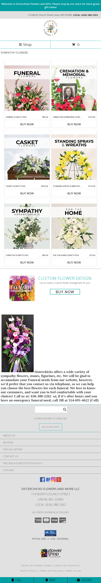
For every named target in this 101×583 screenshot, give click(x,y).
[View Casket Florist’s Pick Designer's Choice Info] (27, 157)
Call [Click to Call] (17, 580)
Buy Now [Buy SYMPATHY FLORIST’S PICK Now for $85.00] (27, 262)
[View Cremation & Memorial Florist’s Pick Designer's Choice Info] (74, 88)
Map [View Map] (51, 580)
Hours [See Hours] (84, 580)
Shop (25, 44)
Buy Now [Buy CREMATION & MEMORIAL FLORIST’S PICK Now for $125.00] (74, 124)
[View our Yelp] (58, 481)
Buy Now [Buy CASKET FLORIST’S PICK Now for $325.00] (27, 193)
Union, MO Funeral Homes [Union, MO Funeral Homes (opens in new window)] (36, 565)
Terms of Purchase (51, 570)
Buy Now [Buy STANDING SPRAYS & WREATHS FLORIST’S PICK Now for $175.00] (74, 193)
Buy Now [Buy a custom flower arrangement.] (65, 291)
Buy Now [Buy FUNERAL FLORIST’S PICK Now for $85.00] (27, 124)
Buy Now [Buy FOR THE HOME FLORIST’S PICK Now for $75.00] (74, 262)
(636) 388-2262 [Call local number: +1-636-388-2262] (89, 14)
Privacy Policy (28, 570)
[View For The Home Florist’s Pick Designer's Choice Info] (74, 226)
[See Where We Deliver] (50, 426)
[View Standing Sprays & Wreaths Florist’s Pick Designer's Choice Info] (74, 157)
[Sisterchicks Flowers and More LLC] (50, 36)
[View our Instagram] (53, 481)
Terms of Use (73, 570)
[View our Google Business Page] (47, 481)
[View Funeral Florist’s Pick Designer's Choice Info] (27, 88)
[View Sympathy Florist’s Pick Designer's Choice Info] (27, 226)
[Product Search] (51, 409)
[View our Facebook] (42, 481)
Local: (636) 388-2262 (50, 505)
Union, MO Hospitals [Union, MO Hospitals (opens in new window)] (67, 565)
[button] (50, 533)
